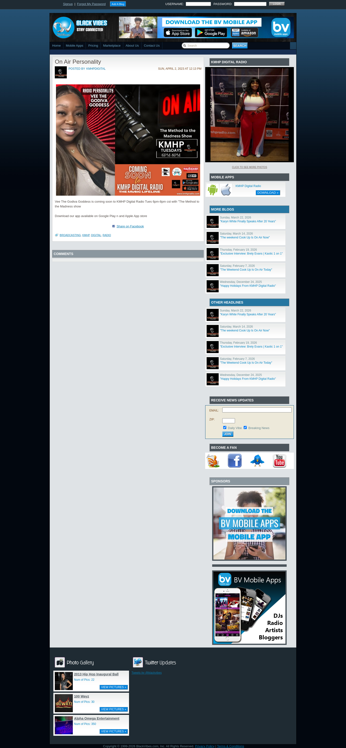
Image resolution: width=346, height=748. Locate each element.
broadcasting (70, 235)
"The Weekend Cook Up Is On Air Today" (246, 269)
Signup (68, 4)
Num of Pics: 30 (84, 702)
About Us (132, 45)
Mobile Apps (74, 45)
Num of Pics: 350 (85, 724)
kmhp (85, 235)
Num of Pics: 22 (84, 679)
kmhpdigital (95, 68)
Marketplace (112, 45)
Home (56, 45)
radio (107, 235)
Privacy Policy (205, 746)
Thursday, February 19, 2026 (238, 249)
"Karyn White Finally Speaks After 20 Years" (248, 221)
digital (96, 235)
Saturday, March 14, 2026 (236, 233)
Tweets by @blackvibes (146, 672)
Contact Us (152, 45)
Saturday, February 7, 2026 (237, 266)
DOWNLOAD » (267, 192)
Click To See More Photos (249, 167)
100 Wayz (81, 696)
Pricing (93, 45)
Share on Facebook (130, 226)
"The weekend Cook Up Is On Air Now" (245, 237)
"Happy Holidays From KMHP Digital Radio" (248, 285)
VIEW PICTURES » (113, 687)
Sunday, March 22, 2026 (235, 217)
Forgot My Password (91, 4)
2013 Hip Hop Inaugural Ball (96, 674)
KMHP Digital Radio (248, 186)
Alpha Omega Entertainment (96, 718)
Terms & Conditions (230, 746)
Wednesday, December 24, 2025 (241, 282)
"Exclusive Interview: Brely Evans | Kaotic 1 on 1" (251, 253)
